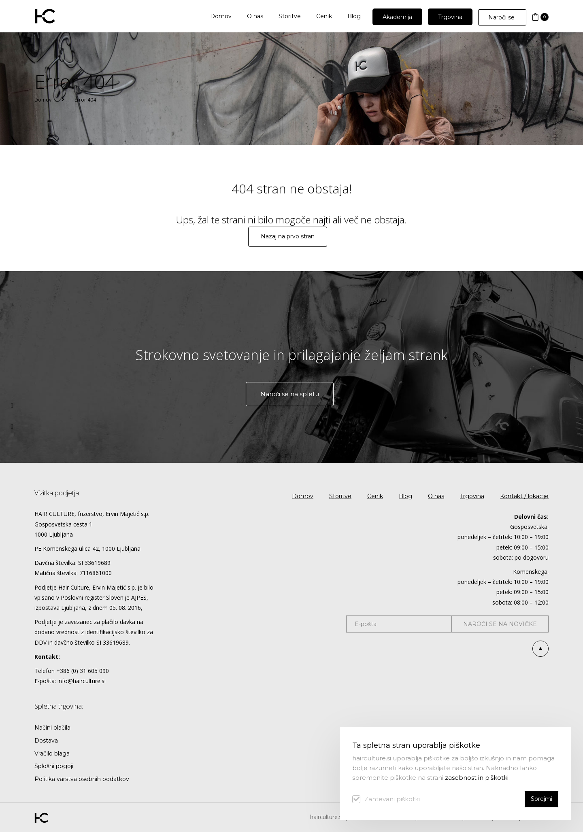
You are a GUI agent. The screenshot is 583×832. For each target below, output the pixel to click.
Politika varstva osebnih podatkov (81, 779)
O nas (436, 496)
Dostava (46, 740)
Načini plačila (52, 727)
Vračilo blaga (52, 753)
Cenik (375, 496)
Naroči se (502, 17)
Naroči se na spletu (289, 394)
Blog (405, 496)
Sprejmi (541, 798)
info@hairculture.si (81, 681)
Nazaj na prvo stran (288, 236)
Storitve (340, 496)
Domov (42, 99)
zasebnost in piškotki (477, 777)
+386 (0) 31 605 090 (82, 671)
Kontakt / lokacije (524, 496)
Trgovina (472, 496)
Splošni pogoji (53, 766)
